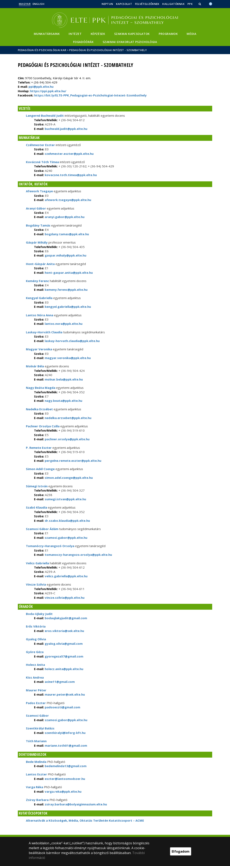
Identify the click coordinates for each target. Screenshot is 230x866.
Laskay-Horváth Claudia (44, 332)
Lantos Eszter (36, 774)
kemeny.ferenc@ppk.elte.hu (65, 290)
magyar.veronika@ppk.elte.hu (67, 358)
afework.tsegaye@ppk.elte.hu (67, 200)
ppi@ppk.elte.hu (41, 86)
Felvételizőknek (147, 4)
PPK (190, 4)
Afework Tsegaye (40, 191)
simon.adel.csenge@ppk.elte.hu (68, 478)
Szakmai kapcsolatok (132, 34)
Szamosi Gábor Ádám (42, 529)
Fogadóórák (83, 42)
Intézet (75, 34)
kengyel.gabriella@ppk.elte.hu (67, 307)
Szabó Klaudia (36, 507)
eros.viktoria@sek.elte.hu (64, 631)
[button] (200, 4)
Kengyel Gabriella (39, 298)
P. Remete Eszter (39, 448)
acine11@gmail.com (59, 682)
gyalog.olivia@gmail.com (63, 643)
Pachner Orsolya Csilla (43, 426)
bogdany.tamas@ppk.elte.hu (66, 234)
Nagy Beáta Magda (40, 388)
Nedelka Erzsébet (39, 409)
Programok (168, 34)
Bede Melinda (36, 762)
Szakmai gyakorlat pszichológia (130, 42)
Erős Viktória (36, 626)
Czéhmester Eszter (40, 145)
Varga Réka (34, 787)
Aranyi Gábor (36, 208)
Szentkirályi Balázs (40, 728)
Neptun (107, 4)
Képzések (98, 34)
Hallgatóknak (173, 4)
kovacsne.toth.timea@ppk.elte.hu (70, 175)
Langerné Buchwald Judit (45, 115)
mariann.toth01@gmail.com (65, 745)
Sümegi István (37, 486)
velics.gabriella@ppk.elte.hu (65, 576)
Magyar (25, 4)
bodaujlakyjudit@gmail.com (65, 618)
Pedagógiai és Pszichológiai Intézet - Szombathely (108, 50)
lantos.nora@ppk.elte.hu (63, 324)
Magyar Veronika (39, 349)
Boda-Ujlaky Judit (39, 614)
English (38, 4)
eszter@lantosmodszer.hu (64, 779)
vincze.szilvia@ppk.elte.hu (64, 598)
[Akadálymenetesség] (210, 3)
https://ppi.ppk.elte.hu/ (48, 91)
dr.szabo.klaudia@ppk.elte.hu (67, 521)
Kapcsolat (124, 4)
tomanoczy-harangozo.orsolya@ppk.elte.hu (78, 555)
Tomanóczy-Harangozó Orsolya (50, 546)
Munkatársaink (47, 34)
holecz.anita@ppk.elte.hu (63, 669)
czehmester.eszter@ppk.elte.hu (69, 154)
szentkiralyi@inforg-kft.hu (64, 733)
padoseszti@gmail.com (62, 707)
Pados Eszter (36, 703)
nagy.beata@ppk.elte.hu (63, 401)
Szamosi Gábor (37, 715)
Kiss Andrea (35, 677)
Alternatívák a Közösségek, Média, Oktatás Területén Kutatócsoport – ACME (85, 820)
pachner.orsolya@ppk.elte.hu (66, 439)
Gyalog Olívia (36, 639)
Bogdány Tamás (38, 225)
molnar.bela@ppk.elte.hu (63, 379)
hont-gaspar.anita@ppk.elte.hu (68, 272)
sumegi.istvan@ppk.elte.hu (65, 499)
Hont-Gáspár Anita (40, 264)
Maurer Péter (36, 690)
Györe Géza (35, 652)
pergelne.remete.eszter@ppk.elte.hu (72, 461)
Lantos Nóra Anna (39, 315)
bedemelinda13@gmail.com (65, 766)
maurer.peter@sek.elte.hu (64, 694)
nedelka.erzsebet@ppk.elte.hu (67, 418)
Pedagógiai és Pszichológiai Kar (42, 50)
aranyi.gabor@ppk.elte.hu (64, 217)
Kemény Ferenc (37, 281)
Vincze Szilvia (36, 584)
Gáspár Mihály (37, 242)
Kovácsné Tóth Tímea (42, 162)
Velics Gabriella (37, 563)
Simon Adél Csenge (40, 469)
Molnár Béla (35, 366)
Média (191, 34)
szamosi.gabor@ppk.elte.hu (65, 538)
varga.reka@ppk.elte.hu (62, 791)
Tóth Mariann (36, 741)
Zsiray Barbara (37, 800)
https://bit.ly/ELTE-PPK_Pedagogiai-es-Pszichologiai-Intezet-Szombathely (90, 95)
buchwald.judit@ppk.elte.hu (65, 129)
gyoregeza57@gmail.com (63, 656)
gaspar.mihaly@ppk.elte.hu (65, 255)
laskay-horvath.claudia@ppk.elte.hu (72, 341)
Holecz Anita (35, 665)
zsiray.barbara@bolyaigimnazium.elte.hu (75, 804)
